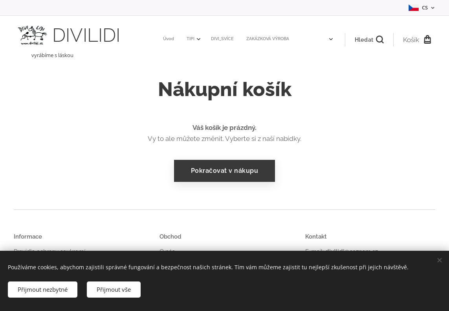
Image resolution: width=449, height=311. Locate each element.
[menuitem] (212, 40)
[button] (369, 40)
